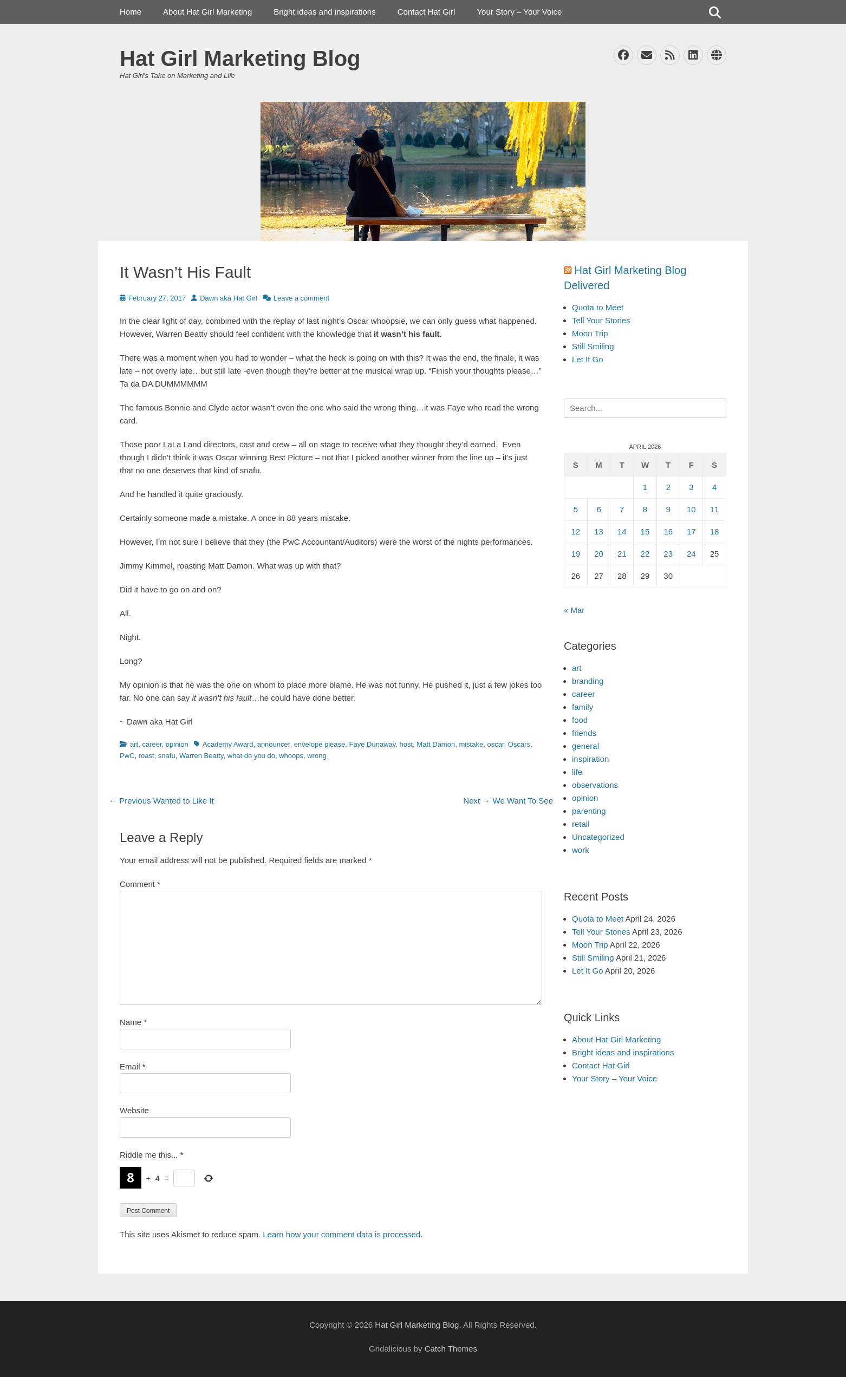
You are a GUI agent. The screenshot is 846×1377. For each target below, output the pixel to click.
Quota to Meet (597, 307)
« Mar (574, 610)
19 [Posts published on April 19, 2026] (576, 553)
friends (584, 733)
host (406, 744)
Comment (140, 884)
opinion (177, 744)
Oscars (519, 744)
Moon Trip (590, 333)
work (580, 849)
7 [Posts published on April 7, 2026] (622, 509)
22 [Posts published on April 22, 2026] (645, 553)
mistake (471, 744)
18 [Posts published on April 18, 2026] (714, 531)
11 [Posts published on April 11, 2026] (714, 509)
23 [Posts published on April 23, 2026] (668, 553)
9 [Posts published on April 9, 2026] (668, 509)
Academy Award (228, 744)
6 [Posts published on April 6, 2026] (598, 509)
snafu (166, 756)
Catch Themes (451, 1348)
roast (146, 756)
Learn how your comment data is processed (341, 1234)
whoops (291, 756)
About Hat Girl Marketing (207, 11)
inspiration (590, 758)
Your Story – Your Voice (519, 11)
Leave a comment (301, 298)
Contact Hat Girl (426, 11)
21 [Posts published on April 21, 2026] (622, 553)
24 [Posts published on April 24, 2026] (691, 553)
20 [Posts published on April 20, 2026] (598, 553)
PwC (127, 756)
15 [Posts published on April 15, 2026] (645, 531)
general (585, 746)
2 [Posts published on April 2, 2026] (668, 487)
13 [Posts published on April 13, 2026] (598, 531)
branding (587, 681)
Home (130, 11)
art (134, 744)
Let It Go (587, 359)
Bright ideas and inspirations (324, 11)
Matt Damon (436, 744)
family (582, 707)
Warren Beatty (201, 756)
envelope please (320, 744)
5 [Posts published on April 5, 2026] (576, 509)
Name (133, 1022)
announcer (273, 744)
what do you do (251, 756)
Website (134, 1110)
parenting (589, 810)
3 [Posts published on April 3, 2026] (691, 487)
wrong (316, 756)
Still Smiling (593, 346)
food (580, 720)
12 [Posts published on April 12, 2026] (576, 531)
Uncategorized (598, 836)
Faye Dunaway (372, 744)
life (577, 771)
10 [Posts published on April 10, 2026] (691, 509)
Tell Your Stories (601, 320)
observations (595, 784)
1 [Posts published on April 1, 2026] (645, 487)
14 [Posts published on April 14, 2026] (622, 531)
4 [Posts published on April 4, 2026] (714, 487)
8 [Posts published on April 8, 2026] (645, 509)
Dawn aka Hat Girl (228, 298)
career (151, 744)
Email (133, 1066)
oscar (495, 744)
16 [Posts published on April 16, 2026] (668, 531)
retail (581, 823)
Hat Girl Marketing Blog (240, 58)
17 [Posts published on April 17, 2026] (691, 531)
